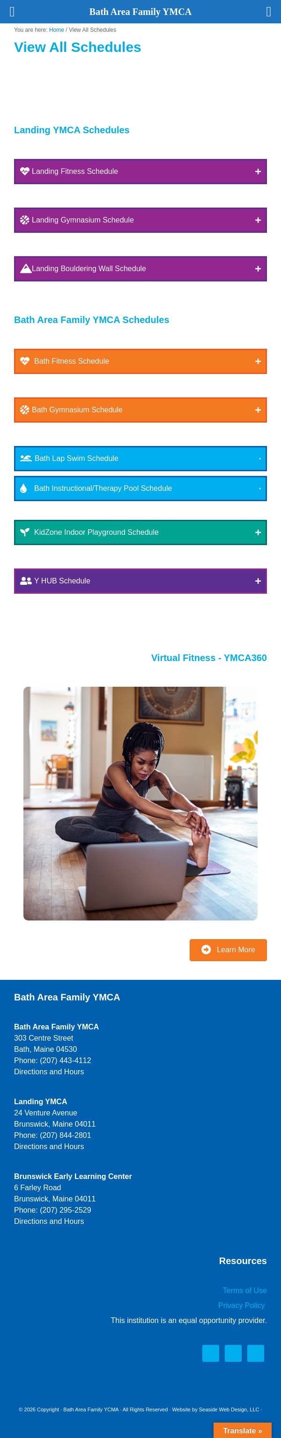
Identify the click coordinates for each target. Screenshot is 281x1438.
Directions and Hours (49, 1072)
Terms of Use (245, 1290)
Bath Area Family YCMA (90, 1409)
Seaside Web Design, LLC (229, 1409)
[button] (140, 171)
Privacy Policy (242, 1305)
